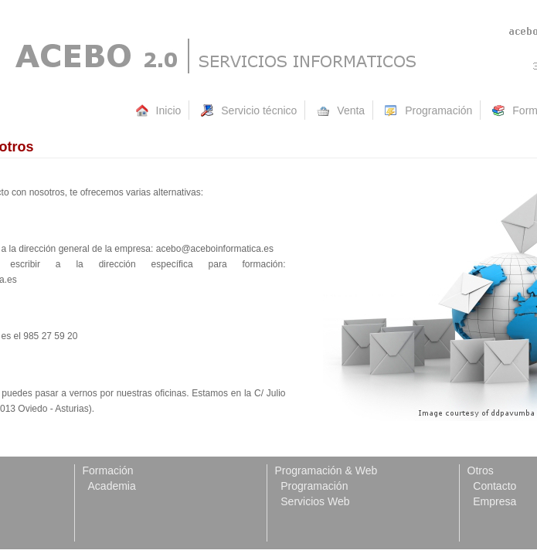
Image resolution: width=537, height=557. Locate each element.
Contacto (492, 486)
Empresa (492, 501)
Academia (109, 486)
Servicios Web (312, 501)
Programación (311, 486)
